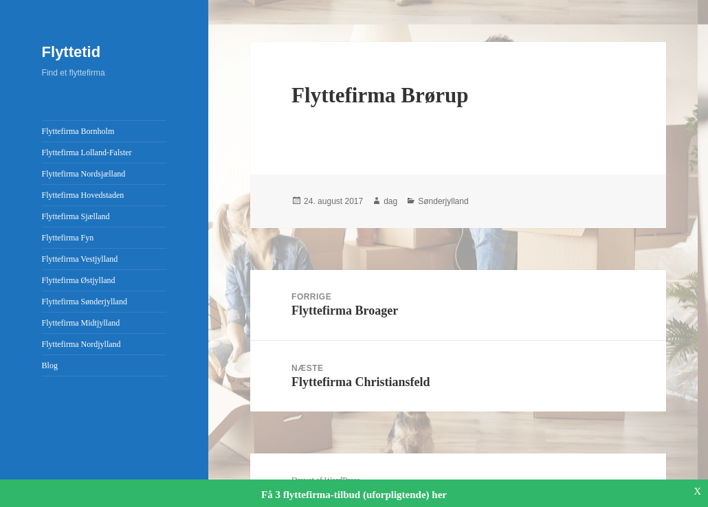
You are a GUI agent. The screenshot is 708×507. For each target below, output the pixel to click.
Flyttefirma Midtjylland (81, 323)
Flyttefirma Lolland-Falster (87, 152)
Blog (50, 365)
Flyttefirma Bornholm (78, 131)
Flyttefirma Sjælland (76, 216)
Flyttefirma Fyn (68, 238)
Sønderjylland (443, 201)
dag (390, 201)
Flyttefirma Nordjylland (81, 344)
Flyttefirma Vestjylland (80, 259)
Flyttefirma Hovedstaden (83, 195)
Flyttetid (71, 51)
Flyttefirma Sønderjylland (84, 301)
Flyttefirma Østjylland (78, 280)
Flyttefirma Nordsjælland (84, 174)
